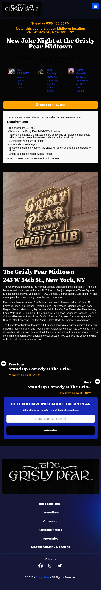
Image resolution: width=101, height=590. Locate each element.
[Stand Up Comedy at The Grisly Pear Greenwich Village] (37, 374)
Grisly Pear (42, 577)
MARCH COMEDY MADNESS (50, 547)
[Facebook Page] (40, 566)
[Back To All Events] (50, 105)
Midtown (38, 158)
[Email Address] (50, 419)
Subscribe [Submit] (50, 430)
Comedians (50, 512)
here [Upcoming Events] (78, 117)
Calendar (50, 521)
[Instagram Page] (50, 566)
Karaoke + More (50, 530)
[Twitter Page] (59, 566)
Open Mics (50, 538)
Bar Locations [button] (50, 504)
